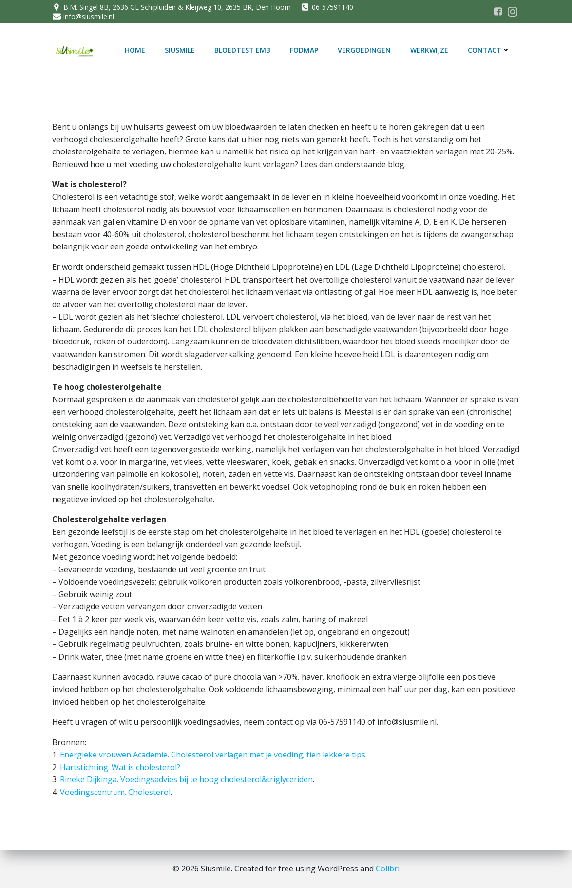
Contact (489, 50)
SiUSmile (180, 50)
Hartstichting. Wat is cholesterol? (120, 767)
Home (135, 50)
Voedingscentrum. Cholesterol (115, 792)
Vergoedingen (364, 50)
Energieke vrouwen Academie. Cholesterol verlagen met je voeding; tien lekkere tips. (213, 754)
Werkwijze (429, 50)
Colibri (388, 868)
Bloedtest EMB (242, 50)
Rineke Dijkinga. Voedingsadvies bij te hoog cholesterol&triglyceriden (186, 779)
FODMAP (304, 50)
